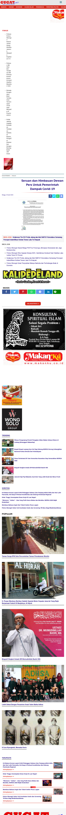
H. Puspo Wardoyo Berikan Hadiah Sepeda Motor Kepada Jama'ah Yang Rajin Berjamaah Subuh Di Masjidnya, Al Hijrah (30, 602)
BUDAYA (3, 7)
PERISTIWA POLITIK (52, 7)
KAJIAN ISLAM (29, 7)
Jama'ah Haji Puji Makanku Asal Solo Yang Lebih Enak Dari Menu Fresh (37, 477)
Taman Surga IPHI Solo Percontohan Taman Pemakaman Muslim (25, 556)
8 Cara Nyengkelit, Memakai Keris (14, 747)
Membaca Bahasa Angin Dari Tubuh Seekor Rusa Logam (20, 505)
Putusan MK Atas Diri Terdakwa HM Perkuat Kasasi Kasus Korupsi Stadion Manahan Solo (9, 74)
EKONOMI (19, 7)
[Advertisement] (33, 801)
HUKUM (11, 7)
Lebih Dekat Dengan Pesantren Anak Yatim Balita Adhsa (22, 704)
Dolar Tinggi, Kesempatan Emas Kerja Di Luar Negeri (19, 497)
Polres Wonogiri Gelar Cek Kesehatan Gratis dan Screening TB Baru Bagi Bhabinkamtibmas (31, 508)
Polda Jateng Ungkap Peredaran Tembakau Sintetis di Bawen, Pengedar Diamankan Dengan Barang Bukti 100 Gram (8, 136)
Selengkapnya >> (8, 769)
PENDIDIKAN (40, 7)
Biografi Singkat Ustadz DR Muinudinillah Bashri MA (31, 467)
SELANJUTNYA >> (33, 303)
